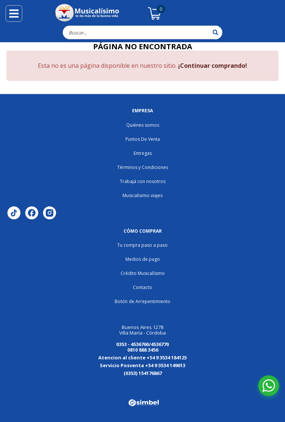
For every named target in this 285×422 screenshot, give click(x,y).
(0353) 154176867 (143, 373)
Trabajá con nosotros (143, 181)
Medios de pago (142, 259)
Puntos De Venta (142, 139)
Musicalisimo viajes (142, 195)
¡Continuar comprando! (212, 66)
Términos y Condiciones (142, 167)
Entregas (143, 153)
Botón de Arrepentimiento (142, 301)
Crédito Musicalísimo (143, 273)
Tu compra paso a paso (142, 245)
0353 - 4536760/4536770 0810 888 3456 (142, 347)
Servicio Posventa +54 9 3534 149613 (142, 365)
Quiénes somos (142, 125)
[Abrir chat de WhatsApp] (268, 385)
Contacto (142, 287)
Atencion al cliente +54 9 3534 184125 (142, 357)
